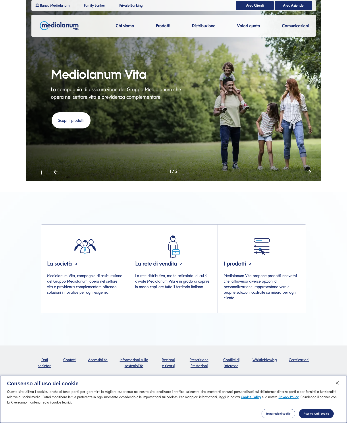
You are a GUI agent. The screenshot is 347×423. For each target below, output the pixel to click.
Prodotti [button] (163, 25)
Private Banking (132, 5)
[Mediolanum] (59, 25)
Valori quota (248, 25)
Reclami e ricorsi (168, 362)
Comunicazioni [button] (295, 25)
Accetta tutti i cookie (316, 418)
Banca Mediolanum (54, 5)
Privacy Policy (289, 401)
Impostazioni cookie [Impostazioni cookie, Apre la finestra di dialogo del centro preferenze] (278, 418)
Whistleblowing (265, 359)
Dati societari (44, 362)
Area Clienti (255, 5)
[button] (42, 172)
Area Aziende (293, 5)
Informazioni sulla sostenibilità (134, 362)
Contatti (69, 359)
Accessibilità (98, 359)
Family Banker (96, 5)
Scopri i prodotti (71, 120)
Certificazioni (299, 359)
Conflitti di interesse (231, 362)
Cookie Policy (251, 401)
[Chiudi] (337, 387)
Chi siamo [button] (125, 25)
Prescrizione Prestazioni (199, 362)
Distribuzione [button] (203, 25)
